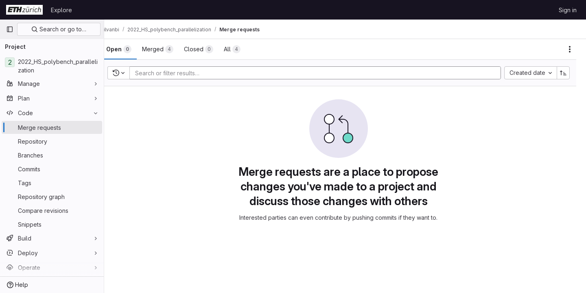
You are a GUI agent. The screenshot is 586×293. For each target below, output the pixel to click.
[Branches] (52, 155)
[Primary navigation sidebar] (9, 29)
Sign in (568, 10)
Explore (61, 10)
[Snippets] (52, 224)
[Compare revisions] (52, 210)
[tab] (132, 49)
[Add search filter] (324, 73)
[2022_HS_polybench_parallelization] (52, 66)
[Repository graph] (52, 196)
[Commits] (52, 168)
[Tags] (52, 182)
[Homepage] (24, 9)
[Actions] (569, 49)
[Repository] (52, 141)
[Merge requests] (52, 127)
